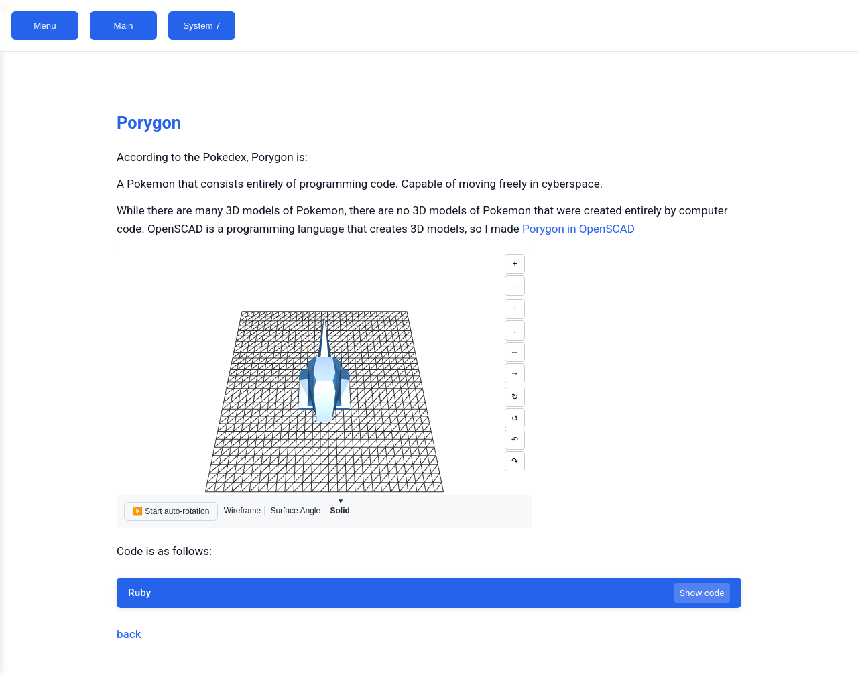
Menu (45, 26)
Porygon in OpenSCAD (578, 228)
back (129, 634)
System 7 (202, 26)
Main (123, 26)
